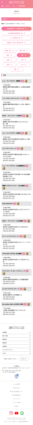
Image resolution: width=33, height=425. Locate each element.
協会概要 (4, 332)
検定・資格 (5, 336)
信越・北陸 (22, 50)
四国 (8, 64)
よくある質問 (16, 384)
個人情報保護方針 (16, 395)
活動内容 (4, 342)
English (16, 406)
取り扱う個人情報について (16, 391)
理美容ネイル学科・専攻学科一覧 (15, 42)
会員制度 (4, 346)
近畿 (8, 60)
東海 (22, 55)
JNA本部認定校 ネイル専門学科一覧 (15, 28)
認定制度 (4, 339)
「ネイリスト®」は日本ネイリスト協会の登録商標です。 (16, 421)
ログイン (24, 359)
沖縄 (15, 69)
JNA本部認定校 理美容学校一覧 (15, 33)
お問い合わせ (16, 388)
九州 (22, 64)
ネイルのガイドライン (7, 349)
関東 (8, 55)
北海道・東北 (8, 50)
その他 (4, 353)
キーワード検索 (16, 402)
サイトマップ (16, 399)
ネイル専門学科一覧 (15, 38)
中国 (22, 60)
